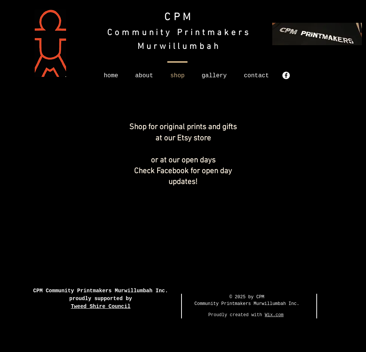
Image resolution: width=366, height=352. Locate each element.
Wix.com (274, 315)
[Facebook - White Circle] (286, 75)
